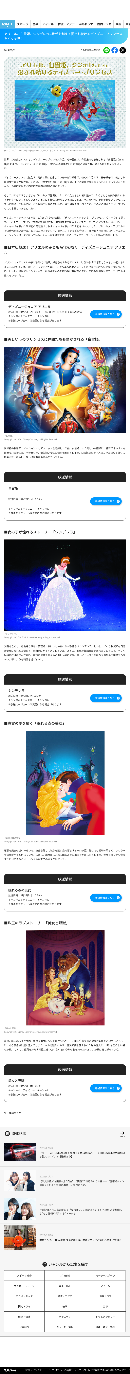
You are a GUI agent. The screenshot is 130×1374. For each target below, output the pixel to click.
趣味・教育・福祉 (105, 1327)
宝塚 (105, 1306)
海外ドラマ (86, 24)
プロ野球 (65, 1275)
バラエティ (65, 1316)
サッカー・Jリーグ (24, 1285)
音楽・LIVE (65, 1285)
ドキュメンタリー (105, 1316)
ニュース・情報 (64, 1327)
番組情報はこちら (105, 314)
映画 (118, 24)
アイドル (48, 24)
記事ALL (7, 24)
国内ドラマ (104, 24)
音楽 (35, 24)
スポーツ (22, 24)
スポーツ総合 (24, 1275)
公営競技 (24, 1327)
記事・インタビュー (36, 1370)
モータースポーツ (105, 1275)
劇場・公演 (24, 1316)
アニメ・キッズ (24, 1296)
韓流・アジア (66, 24)
